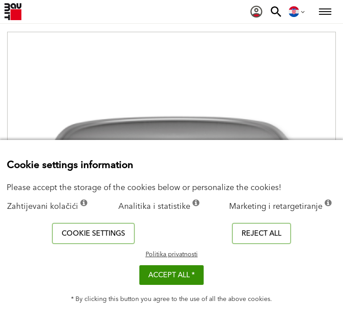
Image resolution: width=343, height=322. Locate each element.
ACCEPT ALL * (171, 275)
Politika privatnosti (172, 254)
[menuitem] (256, 11)
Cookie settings (93, 233)
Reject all (261, 233)
